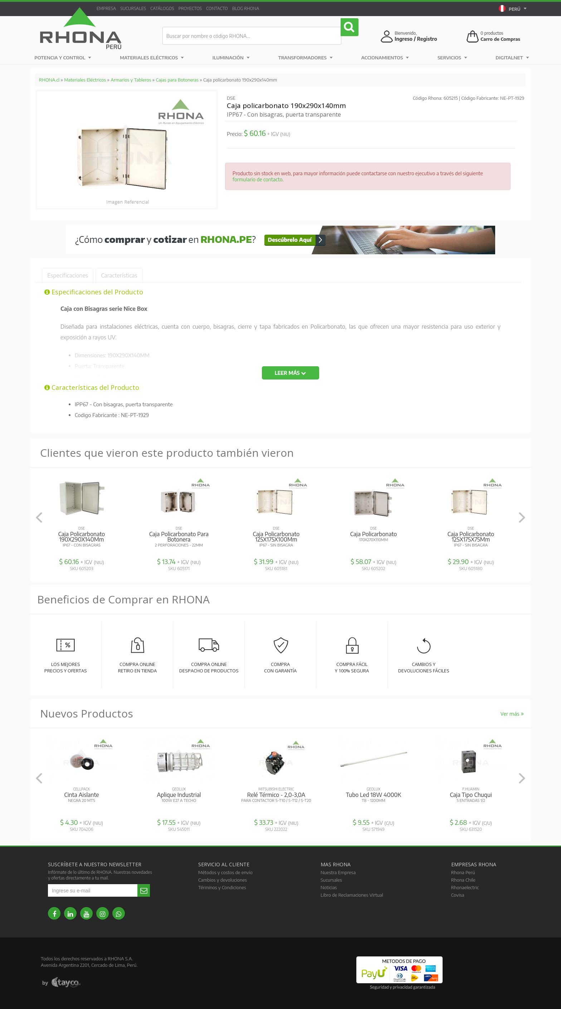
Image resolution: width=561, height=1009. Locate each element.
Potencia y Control (61, 57)
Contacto (229, 8)
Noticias (329, 887)
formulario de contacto (257, 179)
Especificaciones (73, 275)
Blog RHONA (261, 8)
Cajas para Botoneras (177, 80)
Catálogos (169, 8)
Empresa (107, 8)
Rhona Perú (463, 872)
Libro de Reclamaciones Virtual (352, 895)
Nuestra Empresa (338, 872)
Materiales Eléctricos (149, 57)
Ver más (512, 713)
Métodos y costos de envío (225, 872)
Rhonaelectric (465, 887)
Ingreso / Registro (416, 39)
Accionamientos (381, 57)
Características (136, 275)
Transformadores (302, 57)
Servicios (447, 57)
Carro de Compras (501, 39)
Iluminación (228, 57)
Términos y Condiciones (222, 887)
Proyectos (200, 8)
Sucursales (137, 8)
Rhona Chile (463, 880)
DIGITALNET (505, 57)
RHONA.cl (49, 80)
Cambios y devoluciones (222, 880)
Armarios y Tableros (131, 80)
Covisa (457, 895)
